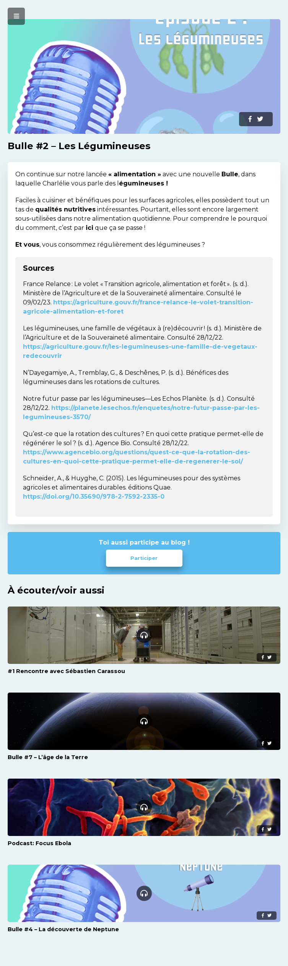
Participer (144, 558)
